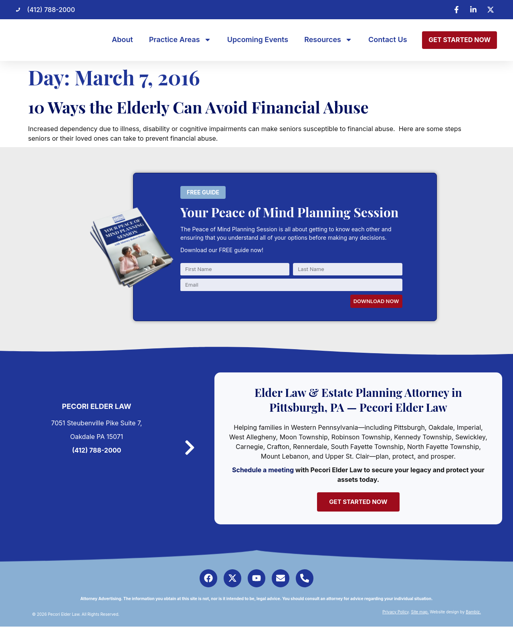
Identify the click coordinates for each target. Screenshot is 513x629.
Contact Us (387, 40)
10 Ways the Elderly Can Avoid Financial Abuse (198, 106)
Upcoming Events (258, 40)
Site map (419, 614)
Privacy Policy (395, 614)
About (122, 40)
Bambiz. (473, 614)
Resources (328, 40)
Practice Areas (180, 40)
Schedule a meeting (266, 470)
